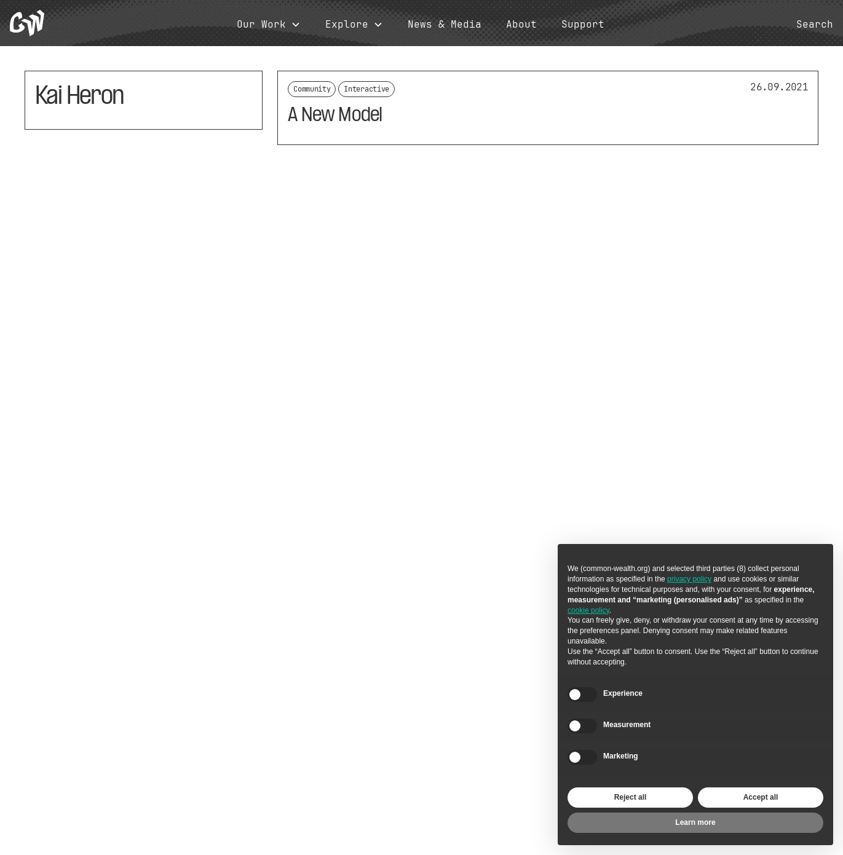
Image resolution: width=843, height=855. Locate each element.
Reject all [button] (630, 797)
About (521, 24)
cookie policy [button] (588, 610)
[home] (27, 23)
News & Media (444, 24)
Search (814, 24)
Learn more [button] (695, 822)
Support (582, 24)
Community (311, 89)
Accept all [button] (760, 797)
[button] (269, 24)
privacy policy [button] (689, 579)
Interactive (366, 89)
